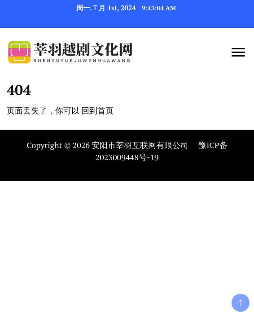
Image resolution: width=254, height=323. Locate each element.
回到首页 (97, 110)
